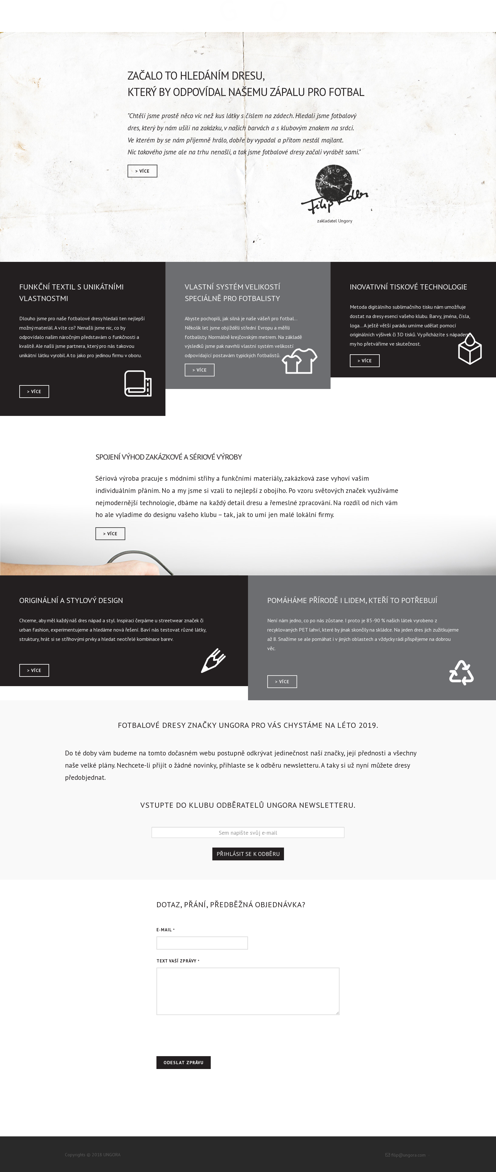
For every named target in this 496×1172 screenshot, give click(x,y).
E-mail (165, 930)
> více (142, 171)
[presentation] (205, 1035)
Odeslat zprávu (184, 1062)
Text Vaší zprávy (177, 961)
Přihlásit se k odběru (248, 853)
